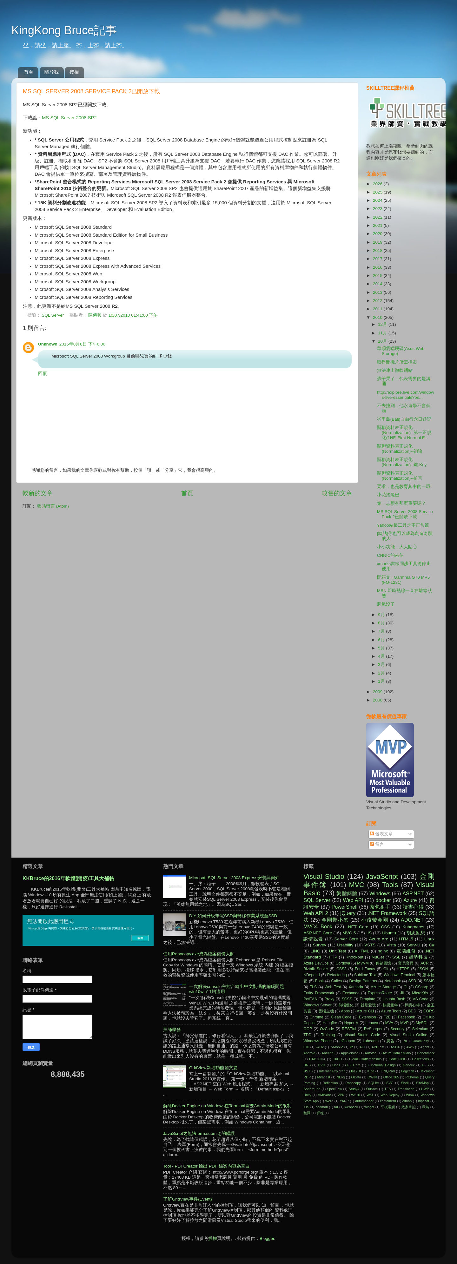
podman (321, 1107)
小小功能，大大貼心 (397, 546)
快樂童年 (390, 1005)
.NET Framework (387, 913)
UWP (425, 1089)
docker (383, 900)
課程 (320, 1113)
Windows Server (317, 1005)
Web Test (333, 987)
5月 (382, 648)
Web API (353, 900)
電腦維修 (406, 951)
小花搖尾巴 (388, 494)
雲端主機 (326, 1011)
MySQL (422, 1023)
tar (336, 1107)
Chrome (316, 1017)
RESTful (349, 1029)
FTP (333, 957)
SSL (396, 957)
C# (431, 945)
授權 (74, 72)
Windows (379, 893)
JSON (423, 969)
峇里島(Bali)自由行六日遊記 (404, 419)
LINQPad (387, 1071)
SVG (390, 1083)
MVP (404, 1023)
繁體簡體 (346, 893)
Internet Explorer (331, 1071)
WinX (410, 1095)
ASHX (395, 1047)
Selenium (420, 1029)
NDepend (311, 975)
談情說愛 (313, 939)
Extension (367, 1017)
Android (309, 1053)
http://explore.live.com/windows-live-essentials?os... (405, 395)
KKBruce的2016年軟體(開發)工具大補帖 (68, 878)
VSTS (369, 945)
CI (405, 987)
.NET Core (357, 927)
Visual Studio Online (408, 1035)
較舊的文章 (337, 493)
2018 (378, 250)
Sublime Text (365, 975)
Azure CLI (365, 1011)
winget (369, 1107)
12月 (383, 324)
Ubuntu (389, 933)
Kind (371, 1071)
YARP (344, 1101)
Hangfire (329, 1023)
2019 (378, 242)
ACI (362, 1047)
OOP (307, 1029)
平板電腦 (388, 1107)
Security (397, 1029)
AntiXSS (328, 1053)
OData (356, 1077)
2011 (378, 308)
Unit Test (337, 951)
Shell (404, 1083)
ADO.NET (412, 920)
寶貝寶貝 (406, 963)
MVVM (362, 963)
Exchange (351, 993)
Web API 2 (315, 913)
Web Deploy (390, 1095)
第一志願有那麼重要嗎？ (401, 503)
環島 (425, 1107)
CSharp (421, 987)
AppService (349, 1053)
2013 (378, 292)
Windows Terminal (399, 975)
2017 (378, 258)
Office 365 (391, 1077)
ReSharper (373, 1029)
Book (319, 981)
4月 (382, 656)
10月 (383, 341)
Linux (429, 939)
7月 (382, 631)
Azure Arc (378, 939)
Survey (319, 945)
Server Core (346, 939)
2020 (378, 233)
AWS (410, 1047)
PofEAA (310, 999)
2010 (378, 317)
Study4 (354, 1089)
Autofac (370, 1053)
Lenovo (371, 1023)
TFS (387, 1089)
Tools (390, 885)
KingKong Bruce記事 (64, 30)
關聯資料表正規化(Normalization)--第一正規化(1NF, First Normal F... (404, 432)
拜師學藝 (172, 1029)
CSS (385, 927)
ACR (425, 963)
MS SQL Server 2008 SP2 (69, 117)
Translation (406, 1089)
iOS (306, 1107)
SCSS (347, 999)
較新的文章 (38, 493)
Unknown (47, 344)
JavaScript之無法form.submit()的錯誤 (199, 1133)
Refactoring (337, 975)
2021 (378, 225)
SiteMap (422, 1083)
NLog (340, 1077)
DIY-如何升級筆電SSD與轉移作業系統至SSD (233, 915)
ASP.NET (413, 893)
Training (328, 1035)
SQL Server (53, 315)
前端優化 (346, 1005)
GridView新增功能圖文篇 (213, 1067)
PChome (412, 1077)
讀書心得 (413, 907)
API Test (378, 1047)
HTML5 (406, 939)
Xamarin (356, 987)
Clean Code (341, 1017)
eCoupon (347, 1041)
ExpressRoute (380, 993)
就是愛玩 (368, 1005)
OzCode (327, 1029)
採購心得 (412, 1005)
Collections (420, 1059)
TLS (313, 987)
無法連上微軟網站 (395, 370)
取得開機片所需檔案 (397, 362)
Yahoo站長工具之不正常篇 (403, 525)
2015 (378, 275)
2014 (378, 283)
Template (367, 999)
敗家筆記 (408, 1107)
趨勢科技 (418, 957)
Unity (307, 1095)
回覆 (42, 373)
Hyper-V (351, 1023)
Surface (372, 1089)
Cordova (342, 963)
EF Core (354, 1065)
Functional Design (382, 1065)
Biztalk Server (315, 969)
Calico (336, 981)
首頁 (28, 72)
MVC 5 (349, 933)
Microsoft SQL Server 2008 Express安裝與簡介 (234, 877)
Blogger (267, 1238)
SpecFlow (334, 1089)
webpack (351, 1107)
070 (306, 1047)
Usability (345, 945)
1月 (382, 681)
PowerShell (344, 907)
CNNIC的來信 (390, 555)
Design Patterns (363, 981)
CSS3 (341, 969)
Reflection (330, 1083)
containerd (388, 1101)
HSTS (308, 1071)
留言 (377, 844)
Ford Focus (365, 969)
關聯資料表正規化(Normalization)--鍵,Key (402, 462)
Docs (336, 1065)
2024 (378, 200)
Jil (402, 993)
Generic (409, 1065)
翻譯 (306, 1113)
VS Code (420, 999)
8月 (382, 623)
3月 (382, 664)
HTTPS (403, 969)
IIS (369, 933)
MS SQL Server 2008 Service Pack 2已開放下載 (405, 514)
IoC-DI (356, 1071)
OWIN (372, 1077)
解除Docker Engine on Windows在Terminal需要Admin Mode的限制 (227, 1105)
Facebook (406, 1017)
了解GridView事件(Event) (187, 1199)
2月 (382, 673)
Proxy (329, 999)
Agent (424, 1047)
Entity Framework (318, 993)
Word (329, 1101)
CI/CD (337, 1059)
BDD (412, 1011)
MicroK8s (420, 993)
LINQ (315, 951)
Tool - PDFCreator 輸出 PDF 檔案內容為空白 (206, 1166)
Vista (391, 945)
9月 (382, 614)
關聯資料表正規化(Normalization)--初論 (400, 449)
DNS (307, 1065)
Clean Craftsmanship (365, 1059)
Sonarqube (311, 1089)
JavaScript (382, 876)
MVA (389, 1023)
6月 (382, 639)
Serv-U (413, 945)
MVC (356, 885)
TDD (307, 1035)
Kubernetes (413, 927)
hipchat (423, 1101)
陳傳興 (95, 315)
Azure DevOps (315, 963)
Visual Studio (323, 876)
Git (385, 969)
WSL (370, 1095)
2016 (378, 267)
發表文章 (381, 834)
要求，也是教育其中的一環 (403, 486)
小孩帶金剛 (374, 920)
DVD (321, 1065)
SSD (412, 981)
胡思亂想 (416, 933)
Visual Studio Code (362, 1035)
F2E (386, 1017)
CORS (428, 1011)
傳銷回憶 (383, 963)
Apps (345, 1011)
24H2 (319, 1047)
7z (351, 1047)
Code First (397, 1059)
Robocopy (353, 1083)
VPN (341, 1095)
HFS (425, 1065)
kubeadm (371, 1041)
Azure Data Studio (397, 1053)
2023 (378, 208)
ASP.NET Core (317, 933)
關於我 (51, 72)
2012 (378, 300)
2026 (378, 183)
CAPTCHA (317, 1059)
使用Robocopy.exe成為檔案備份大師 (199, 953)
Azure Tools (391, 1011)
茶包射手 (380, 907)
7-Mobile (336, 1047)
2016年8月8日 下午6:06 (82, 344)
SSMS (429, 981)
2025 (378, 192)
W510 (355, 1095)
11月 (383, 333)
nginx (383, 951)
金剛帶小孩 (334, 920)
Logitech (407, 1071)
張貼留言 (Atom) (53, 506)
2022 (378, 217)
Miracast (323, 1077)
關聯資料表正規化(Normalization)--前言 (400, 476)
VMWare (324, 1095)
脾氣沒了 (386, 604)
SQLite (373, 1083)
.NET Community (415, 1041)
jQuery (347, 913)
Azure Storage (383, 987)
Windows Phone (317, 1041)
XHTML (361, 951)
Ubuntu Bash (394, 999)
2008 (378, 700)
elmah (407, 1101)
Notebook (392, 981)
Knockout (354, 957)
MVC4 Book (317, 926)
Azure (410, 900)
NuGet (378, 957)
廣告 (390, 1041)
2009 (378, 691)
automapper (364, 1101)
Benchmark (425, 1053)
